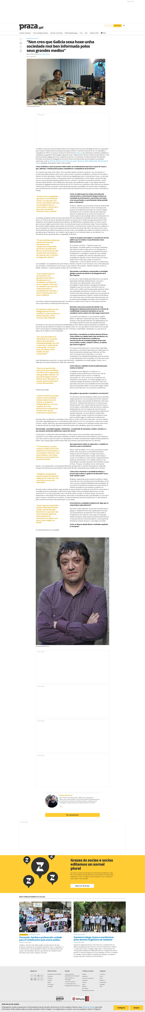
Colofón (50, 980)
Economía (85, 988)
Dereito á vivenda (56, 33)
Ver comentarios (72, 815)
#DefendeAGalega (71, 33)
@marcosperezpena (43, 54)
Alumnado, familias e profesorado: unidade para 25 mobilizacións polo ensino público (40, 938)
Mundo (84, 986)
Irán (81, 33)
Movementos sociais (32, 38)
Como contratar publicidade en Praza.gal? (72, 975)
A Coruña (102, 974)
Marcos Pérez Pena (32, 54)
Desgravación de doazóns (72, 985)
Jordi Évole (51, 161)
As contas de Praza (70, 983)
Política (84, 974)
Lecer (83, 984)
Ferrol (101, 976)
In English (50, 986)
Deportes (85, 976)
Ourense (102, 980)
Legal (49, 982)
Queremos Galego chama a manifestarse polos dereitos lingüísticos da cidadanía (94, 938)
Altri (86, 33)
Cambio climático (25, 33)
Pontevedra (103, 982)
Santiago (102, 984)
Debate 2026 (94, 33)
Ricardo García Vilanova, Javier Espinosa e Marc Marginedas (76, 161)
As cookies (51, 984)
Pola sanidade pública (40, 33)
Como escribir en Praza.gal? (69, 978)
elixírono (79, 153)
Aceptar (136, 1008)
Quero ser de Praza (82, 886)
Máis (104, 33)
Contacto (50, 976)
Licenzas (50, 978)
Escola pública (24, 934)
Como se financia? (70, 981)
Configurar (121, 1008)
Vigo (101, 986)
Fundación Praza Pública (54, 974)
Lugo (101, 978)
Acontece (84, 980)
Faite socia (117, 25)
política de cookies (88, 1007)
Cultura (84, 982)
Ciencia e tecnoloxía (87, 978)
